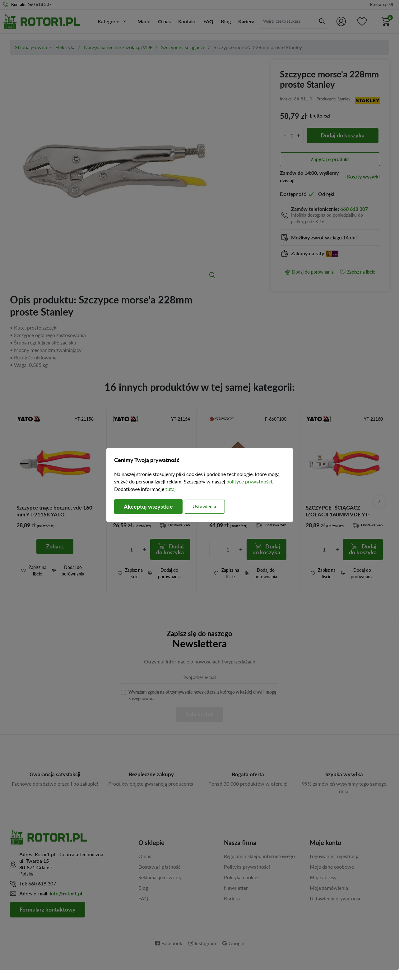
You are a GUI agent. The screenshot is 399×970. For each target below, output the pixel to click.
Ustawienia (205, 506)
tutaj (170, 489)
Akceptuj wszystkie (148, 506)
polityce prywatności (249, 481)
